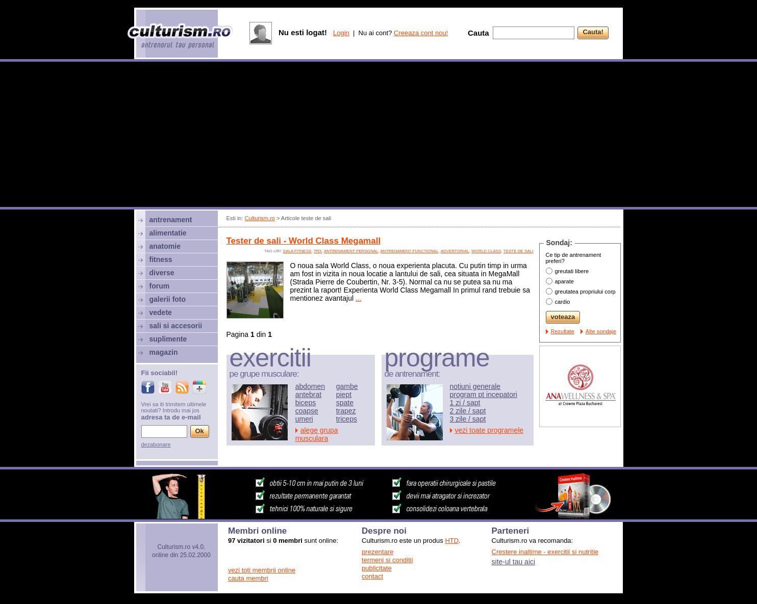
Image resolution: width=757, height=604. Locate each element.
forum (159, 286)
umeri (304, 419)
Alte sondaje (601, 331)
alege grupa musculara (316, 434)
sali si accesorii (176, 326)
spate (345, 403)
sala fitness (297, 251)
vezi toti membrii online (261, 570)
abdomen (310, 386)
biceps (305, 403)
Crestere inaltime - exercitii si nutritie (545, 552)
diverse (161, 273)
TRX (318, 251)
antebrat (308, 394)
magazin (163, 352)
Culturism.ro (260, 218)
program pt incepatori (483, 394)
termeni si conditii (387, 560)
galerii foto (167, 299)
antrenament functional (410, 251)
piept (343, 394)
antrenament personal (351, 251)
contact (372, 576)
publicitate (377, 568)
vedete (160, 312)
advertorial (455, 251)
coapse (306, 411)
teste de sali (518, 251)
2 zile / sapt (468, 411)
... (359, 298)
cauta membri (248, 578)
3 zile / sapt (468, 419)
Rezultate (562, 331)
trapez (346, 411)
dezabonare (156, 444)
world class (486, 251)
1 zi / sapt (465, 403)
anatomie (165, 246)
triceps (346, 419)
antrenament (170, 220)
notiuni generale (475, 386)
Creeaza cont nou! (421, 33)
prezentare (377, 552)
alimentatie (168, 233)
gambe (347, 386)
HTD (452, 540)
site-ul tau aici (514, 562)
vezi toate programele (489, 430)
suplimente (168, 339)
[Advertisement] (378, 135)
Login (341, 33)
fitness (160, 259)
